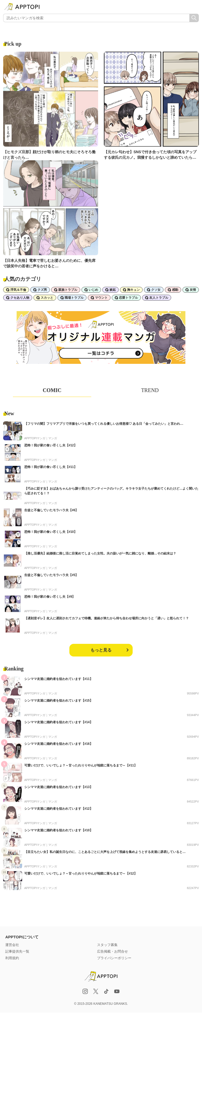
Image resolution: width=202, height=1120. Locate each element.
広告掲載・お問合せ (112, 951)
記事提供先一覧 (17, 951)
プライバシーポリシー (114, 958)
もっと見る (101, 650)
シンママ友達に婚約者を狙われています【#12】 (58, 808)
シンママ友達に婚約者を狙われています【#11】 (58, 679)
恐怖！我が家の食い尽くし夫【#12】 (50, 445)
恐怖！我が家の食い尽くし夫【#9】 (49, 596)
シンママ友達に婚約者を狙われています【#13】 (58, 787)
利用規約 (12, 958)
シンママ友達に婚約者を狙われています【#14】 (58, 722)
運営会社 (12, 945)
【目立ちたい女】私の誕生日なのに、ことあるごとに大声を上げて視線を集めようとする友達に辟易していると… (105, 852)
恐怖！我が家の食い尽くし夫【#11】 (50, 467)
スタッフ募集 (107, 945)
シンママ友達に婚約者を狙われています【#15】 (58, 700)
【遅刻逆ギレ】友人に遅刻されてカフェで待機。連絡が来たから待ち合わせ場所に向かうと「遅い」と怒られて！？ (106, 618)
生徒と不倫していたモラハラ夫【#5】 (51, 575)
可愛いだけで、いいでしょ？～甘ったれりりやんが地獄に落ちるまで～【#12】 (80, 873)
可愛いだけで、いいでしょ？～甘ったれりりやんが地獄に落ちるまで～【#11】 (80, 765)
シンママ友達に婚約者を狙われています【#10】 (58, 830)
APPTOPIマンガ (34, 438)
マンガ (52, 438)
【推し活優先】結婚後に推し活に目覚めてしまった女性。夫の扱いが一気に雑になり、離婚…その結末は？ (100, 553)
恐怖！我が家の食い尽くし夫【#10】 (50, 532)
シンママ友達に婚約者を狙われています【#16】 (58, 744)
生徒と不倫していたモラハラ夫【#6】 (51, 510)
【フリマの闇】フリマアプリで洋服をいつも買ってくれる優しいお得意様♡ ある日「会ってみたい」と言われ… (103, 424)
